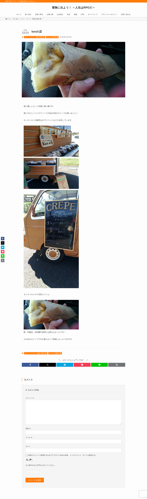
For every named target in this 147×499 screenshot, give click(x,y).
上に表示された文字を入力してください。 (40, 465)
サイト (27, 446)
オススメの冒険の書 (52, 37)
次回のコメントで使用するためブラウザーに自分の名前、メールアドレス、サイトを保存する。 (62, 455)
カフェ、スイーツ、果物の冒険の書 (34, 37)
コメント (29, 398)
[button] (30, 365)
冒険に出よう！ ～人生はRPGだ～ (73, 7)
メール (28, 437)
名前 (28, 428)
